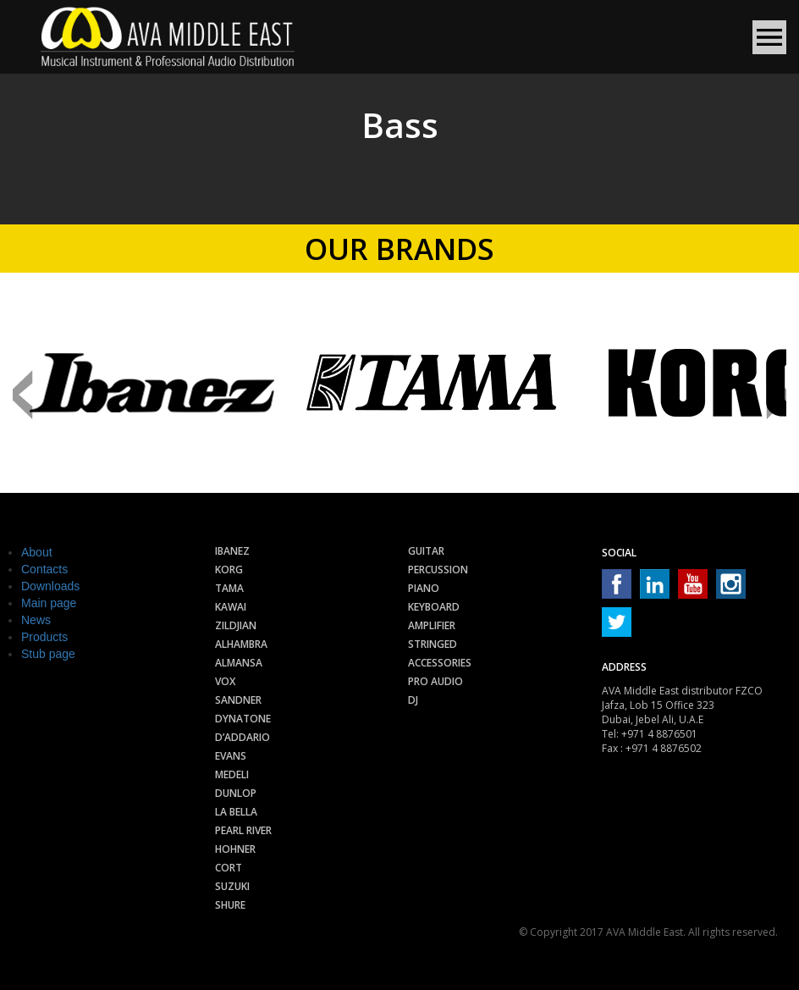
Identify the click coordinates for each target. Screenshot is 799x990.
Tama (229, 588)
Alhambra (241, 644)
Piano (423, 588)
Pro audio (435, 681)
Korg (229, 569)
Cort (228, 867)
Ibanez (232, 551)
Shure (230, 905)
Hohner (235, 849)
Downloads (50, 586)
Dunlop (235, 793)
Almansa (238, 662)
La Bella (236, 812)
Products (44, 637)
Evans (230, 756)
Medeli (232, 774)
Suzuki (232, 886)
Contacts (44, 569)
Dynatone (243, 718)
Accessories (439, 662)
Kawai (230, 607)
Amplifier (431, 625)
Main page (48, 603)
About (36, 552)
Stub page (48, 654)
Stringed (432, 644)
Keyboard (434, 607)
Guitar (426, 551)
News (36, 620)
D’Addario (242, 737)
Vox (225, 681)
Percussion (438, 569)
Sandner (238, 700)
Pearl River (243, 830)
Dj (413, 700)
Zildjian (235, 625)
